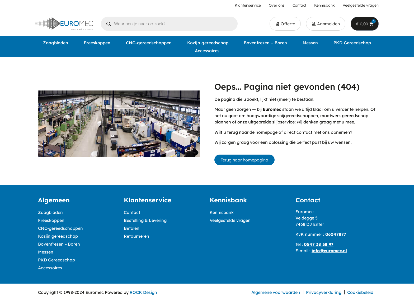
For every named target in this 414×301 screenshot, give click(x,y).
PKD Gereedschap (352, 42)
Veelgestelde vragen (230, 220)
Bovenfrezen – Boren (265, 42)
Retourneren (136, 236)
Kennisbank (222, 212)
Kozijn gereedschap (207, 42)
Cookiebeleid (360, 292)
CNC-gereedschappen (149, 42)
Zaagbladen (55, 42)
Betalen (131, 228)
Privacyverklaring (323, 292)
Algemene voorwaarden (275, 292)
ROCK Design (143, 292)
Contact (132, 212)
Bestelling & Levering (145, 220)
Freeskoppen (97, 42)
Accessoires (207, 50)
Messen (310, 42)
